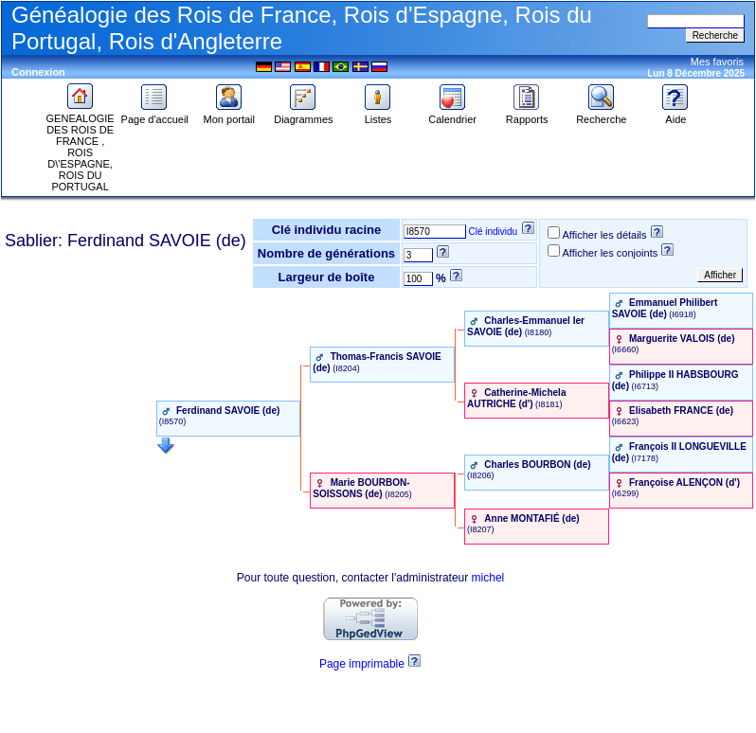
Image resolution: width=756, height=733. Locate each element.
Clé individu (492, 231)
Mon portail (229, 114)
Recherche (601, 114)
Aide (675, 114)
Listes (378, 114)
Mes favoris (717, 61)
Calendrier (452, 114)
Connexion (38, 72)
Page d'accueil (155, 114)
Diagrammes (303, 114)
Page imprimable (362, 663)
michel (488, 577)
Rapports (527, 114)
